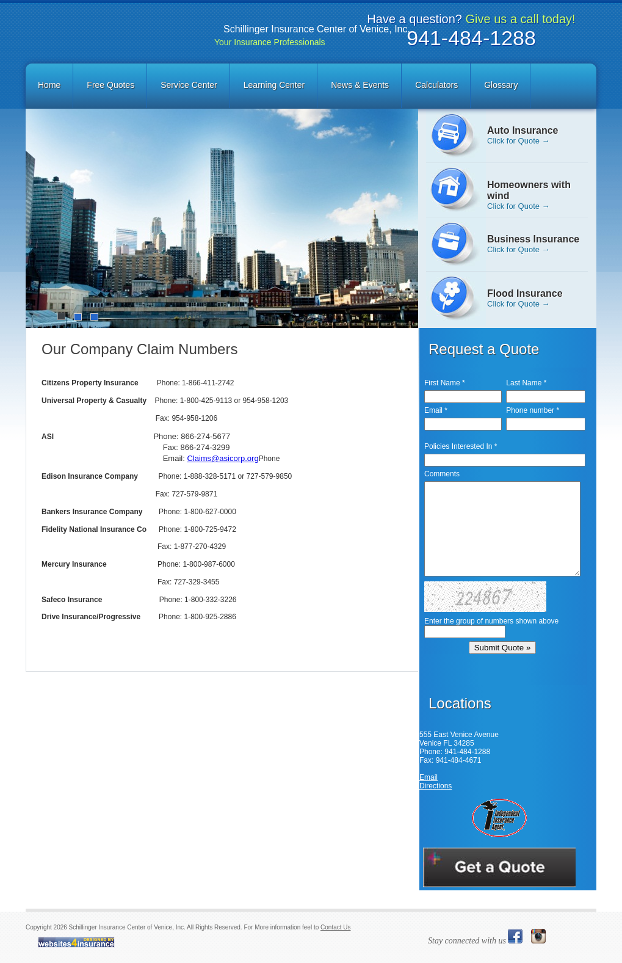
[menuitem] (50, 86)
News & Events (360, 85)
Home (49, 85)
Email (428, 777)
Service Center (189, 85)
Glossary (501, 85)
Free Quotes (110, 85)
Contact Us (335, 927)
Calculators (436, 85)
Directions (435, 786)
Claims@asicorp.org (222, 458)
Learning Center (274, 85)
